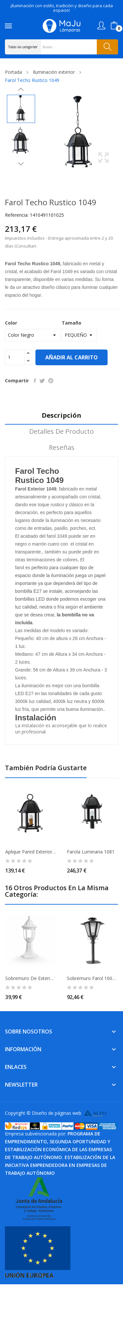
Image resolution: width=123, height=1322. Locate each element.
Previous (21, 89)
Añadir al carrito (71, 357)
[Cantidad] (15, 357)
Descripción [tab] (61, 415)
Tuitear (42, 381)
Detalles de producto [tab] (61, 432)
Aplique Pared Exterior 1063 (30, 852)
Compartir (35, 381)
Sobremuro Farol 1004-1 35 (92, 978)
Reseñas (61, 448)
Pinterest (51, 381)
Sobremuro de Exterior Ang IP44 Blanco (30, 978)
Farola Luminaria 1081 (90, 852)
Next (21, 163)
